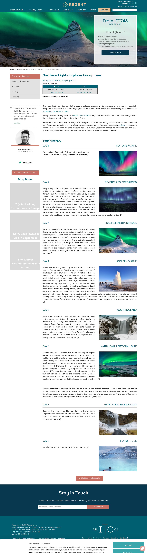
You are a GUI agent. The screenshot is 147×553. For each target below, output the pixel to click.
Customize (128, 540)
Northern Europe (22, 69)
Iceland (33, 69)
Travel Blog (53, 10)
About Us (68, 10)
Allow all (128, 532)
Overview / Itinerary (20, 76)
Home (12, 69)
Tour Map (16, 86)
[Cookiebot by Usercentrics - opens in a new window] (14, 548)
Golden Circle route (80, 115)
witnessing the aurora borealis (56, 111)
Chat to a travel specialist (25, 173)
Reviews (15, 97)
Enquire (104, 10)
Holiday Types (36, 10)
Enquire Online (115, 52)
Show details (34, 549)
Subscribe (98, 506)
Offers (93, 10)
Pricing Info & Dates (20, 81)
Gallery (15, 92)
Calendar (81, 10)
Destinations (17, 10)
